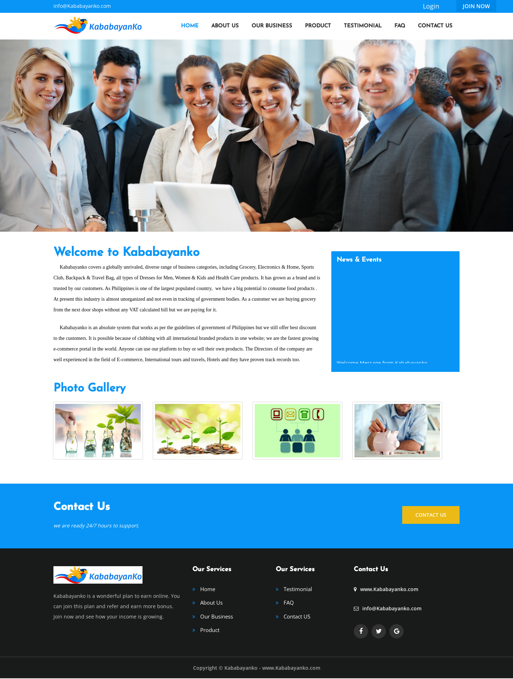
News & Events (359, 260)
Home (189, 26)
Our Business (272, 26)
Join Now (476, 6)
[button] (38, 136)
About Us (225, 26)
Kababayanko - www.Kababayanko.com (272, 668)
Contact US (297, 616)
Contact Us (435, 26)
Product (318, 26)
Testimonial (363, 26)
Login (431, 6)
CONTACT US (430, 513)
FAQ (399, 26)
